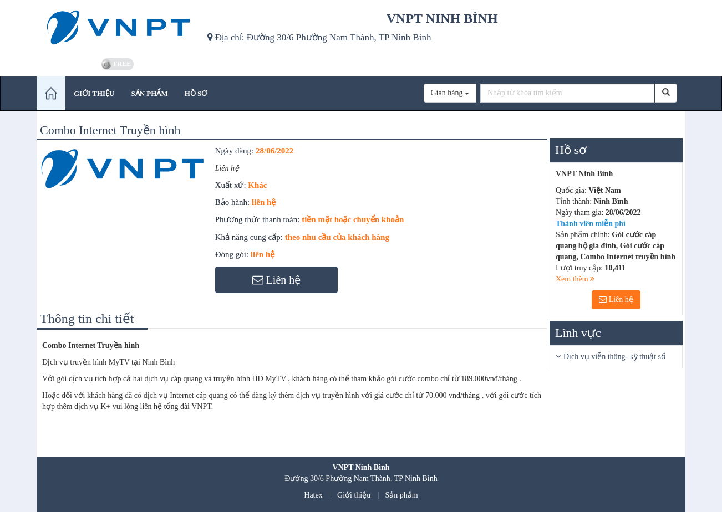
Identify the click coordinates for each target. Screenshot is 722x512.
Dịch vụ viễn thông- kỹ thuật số (614, 356)
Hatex (313, 495)
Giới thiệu (353, 495)
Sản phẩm (401, 495)
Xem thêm (575, 279)
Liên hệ (616, 299)
